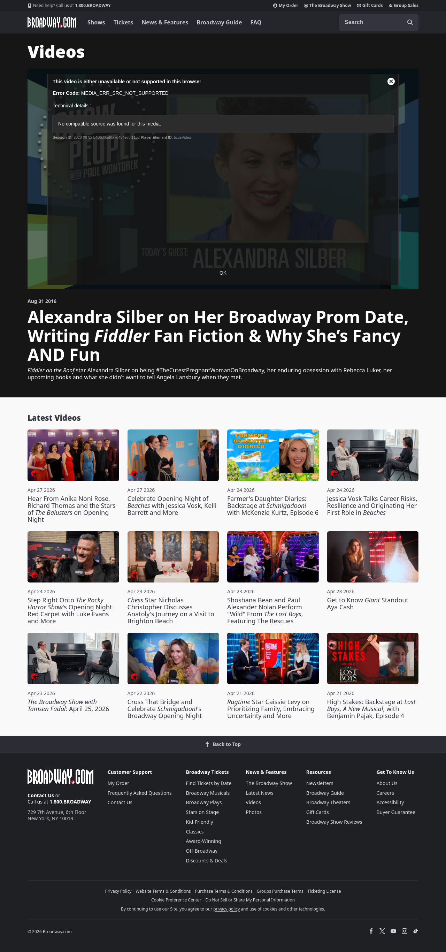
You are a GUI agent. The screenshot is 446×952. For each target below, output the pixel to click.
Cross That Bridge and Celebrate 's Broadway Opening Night (165, 709)
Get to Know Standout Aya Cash (368, 603)
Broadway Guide (219, 22)
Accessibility (390, 802)
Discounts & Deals (207, 860)
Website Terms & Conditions (163, 891)
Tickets (123, 22)
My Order (285, 5)
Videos (253, 802)
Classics (195, 831)
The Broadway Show (327, 5)
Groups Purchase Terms (280, 891)
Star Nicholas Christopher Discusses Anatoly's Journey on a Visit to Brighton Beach (171, 610)
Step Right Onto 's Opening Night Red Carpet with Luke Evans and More (70, 610)
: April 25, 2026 (68, 705)
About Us (386, 783)
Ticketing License (324, 891)
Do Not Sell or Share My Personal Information (250, 900)
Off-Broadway (202, 850)
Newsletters (319, 783)
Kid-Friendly (199, 821)
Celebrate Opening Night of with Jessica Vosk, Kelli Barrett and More (172, 505)
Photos (254, 812)
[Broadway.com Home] (52, 22)
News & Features (164, 22)
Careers (385, 793)
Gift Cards (370, 5)
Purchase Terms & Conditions (224, 891)
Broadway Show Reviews (334, 821)
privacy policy (226, 909)
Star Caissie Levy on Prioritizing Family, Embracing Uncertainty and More (271, 709)
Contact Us (41, 795)
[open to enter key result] (410, 22)
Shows (96, 22)
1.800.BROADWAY (69, 5)
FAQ (256, 22)
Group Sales (403, 5)
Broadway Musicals (208, 793)
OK (223, 273)
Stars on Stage (202, 812)
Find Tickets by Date (209, 783)
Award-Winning (203, 841)
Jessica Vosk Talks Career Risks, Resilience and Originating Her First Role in (372, 505)
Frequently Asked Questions (140, 793)
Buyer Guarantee (395, 812)
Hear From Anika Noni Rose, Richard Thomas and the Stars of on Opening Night (72, 509)
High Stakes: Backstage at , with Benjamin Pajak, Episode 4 (371, 709)
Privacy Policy (118, 891)
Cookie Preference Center (176, 900)
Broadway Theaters (328, 802)
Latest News (260, 793)
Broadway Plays (204, 802)
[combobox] (378, 22)
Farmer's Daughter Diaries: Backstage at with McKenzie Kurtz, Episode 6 (272, 505)
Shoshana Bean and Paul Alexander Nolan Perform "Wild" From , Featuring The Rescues (265, 610)
